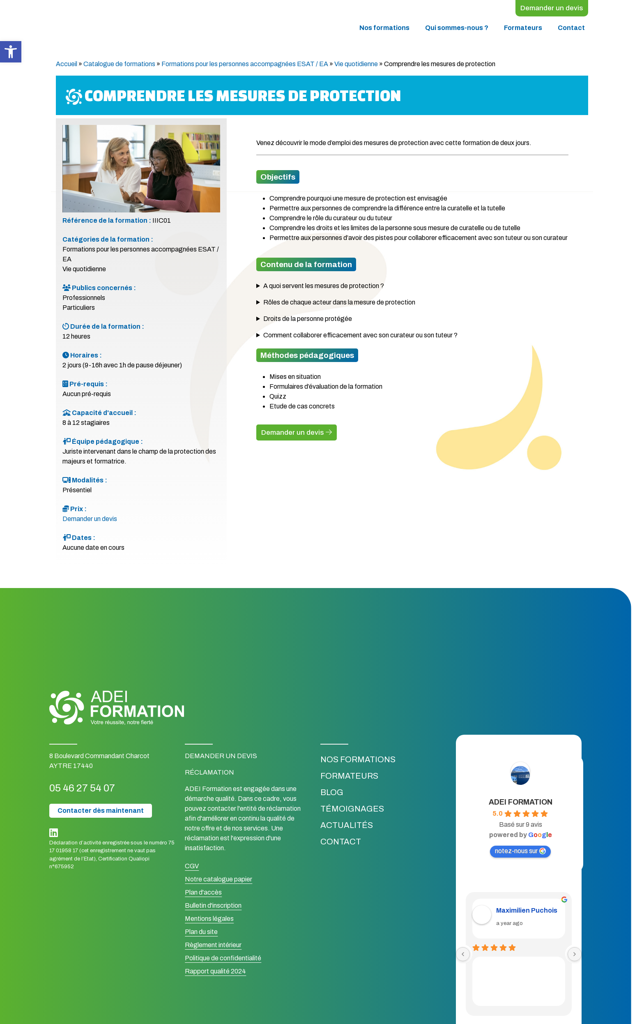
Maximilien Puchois (526, 912)
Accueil (66, 65)
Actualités (346, 826)
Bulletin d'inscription (213, 906)
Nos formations (384, 28)
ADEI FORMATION (520, 803)
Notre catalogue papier (218, 880)
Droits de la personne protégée (307, 319)
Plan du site (201, 932)
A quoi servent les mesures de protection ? (323, 287)
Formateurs (523, 28)
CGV (192, 867)
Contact (571, 28)
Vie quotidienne (356, 65)
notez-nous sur (520, 852)
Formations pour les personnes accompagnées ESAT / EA (244, 65)
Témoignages (352, 809)
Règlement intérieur (213, 946)
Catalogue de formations (119, 65)
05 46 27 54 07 (92, 788)
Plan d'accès (203, 893)
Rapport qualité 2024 (215, 972)
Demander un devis (548, 8)
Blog (331, 793)
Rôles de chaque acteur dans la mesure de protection (339, 303)
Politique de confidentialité (223, 959)
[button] (10, 51)
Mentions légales (209, 919)
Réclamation (209, 773)
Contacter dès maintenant (101, 811)
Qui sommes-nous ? (456, 28)
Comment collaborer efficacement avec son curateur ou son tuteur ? (360, 336)
